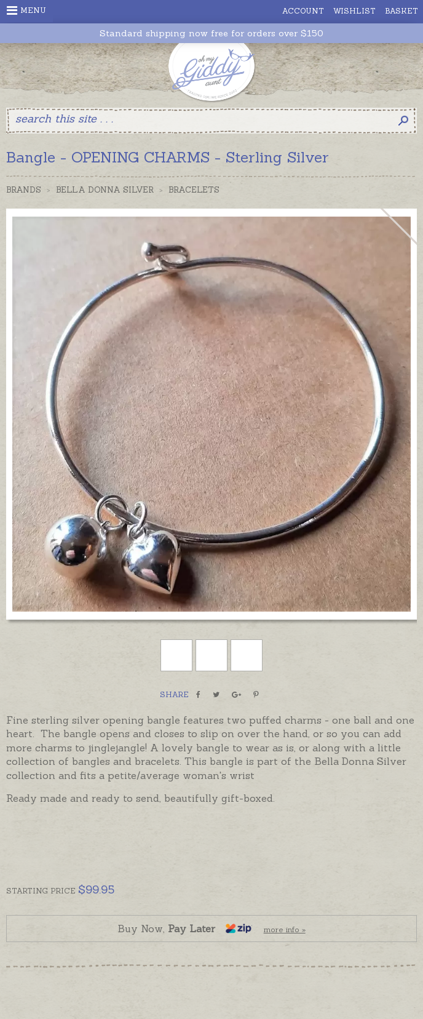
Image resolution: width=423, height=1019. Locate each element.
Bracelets (193, 190)
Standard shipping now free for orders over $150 (211, 33)
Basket (401, 10)
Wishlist (354, 10)
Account (303, 10)
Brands (23, 190)
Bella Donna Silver (105, 190)
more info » (285, 929)
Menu (26, 10)
